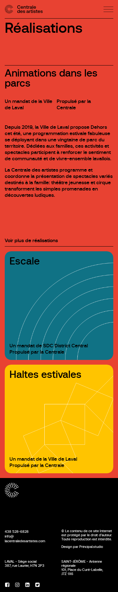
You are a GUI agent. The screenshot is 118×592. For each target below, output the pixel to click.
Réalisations (43, 28)
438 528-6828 (17, 531)
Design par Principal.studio (82, 547)
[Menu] (108, 9)
